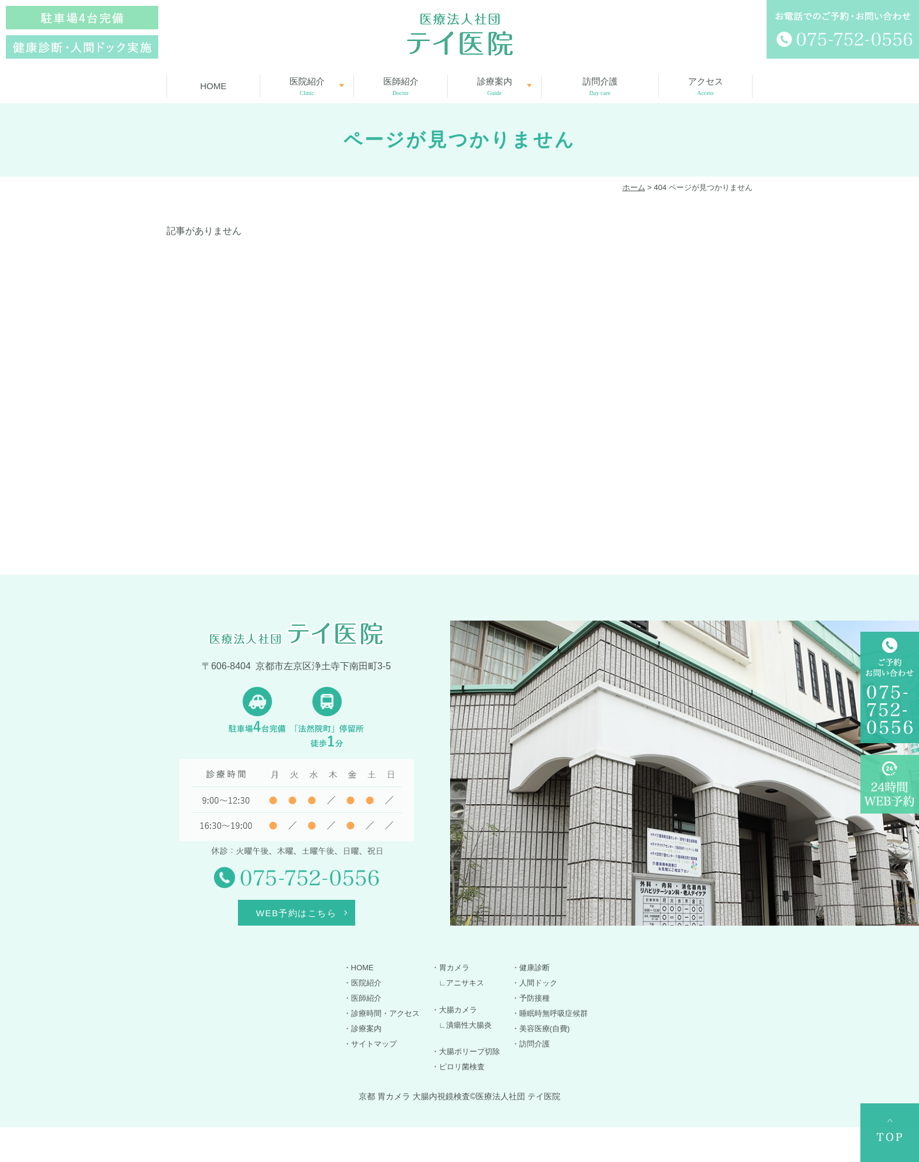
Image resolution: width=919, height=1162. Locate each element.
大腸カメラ (458, 1009)
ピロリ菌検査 (462, 1066)
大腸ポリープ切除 (469, 1051)
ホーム (633, 187)
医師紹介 (400, 86)
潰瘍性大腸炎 (469, 1025)
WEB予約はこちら (296, 913)
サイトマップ (374, 1043)
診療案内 (494, 86)
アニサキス (465, 982)
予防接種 (534, 998)
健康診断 (534, 967)
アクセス (705, 86)
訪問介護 (600, 86)
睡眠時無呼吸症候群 (553, 1013)
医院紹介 (307, 86)
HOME (213, 86)
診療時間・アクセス (385, 1013)
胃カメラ (454, 967)
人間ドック (538, 982)
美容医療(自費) (544, 1028)
